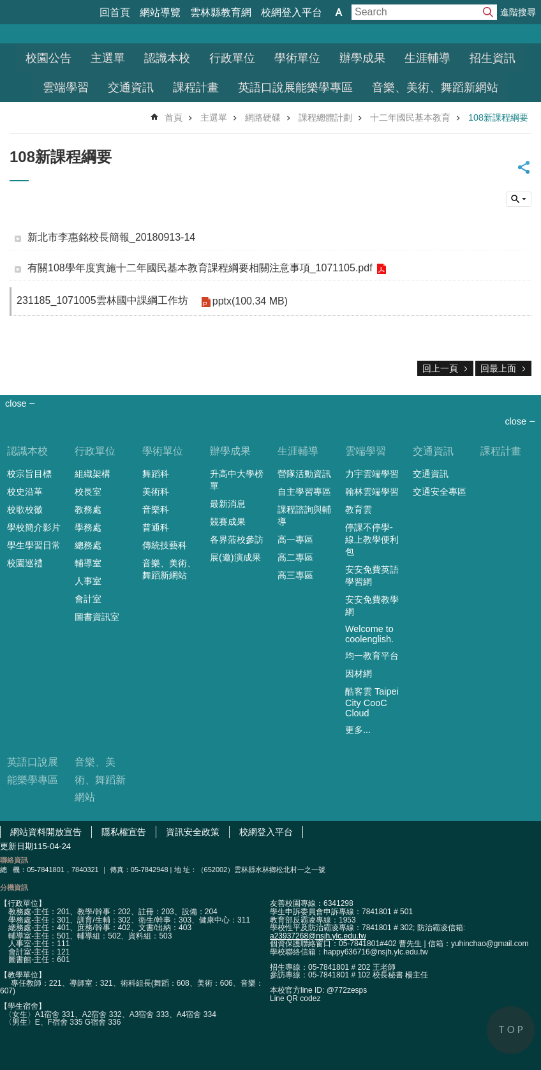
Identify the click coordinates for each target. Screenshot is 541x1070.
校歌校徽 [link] (25, 509)
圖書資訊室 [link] (97, 617)
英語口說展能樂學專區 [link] (295, 87)
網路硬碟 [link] (263, 117)
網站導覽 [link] (160, 12)
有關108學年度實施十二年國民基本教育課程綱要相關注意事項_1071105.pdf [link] (200, 267)
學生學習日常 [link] (34, 545)
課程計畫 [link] (196, 87)
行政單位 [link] (232, 58)
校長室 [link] (88, 491)
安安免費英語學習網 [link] (372, 575)
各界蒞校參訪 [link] (236, 539)
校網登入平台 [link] (291, 12)
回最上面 (498, 368)
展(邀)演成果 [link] (235, 557)
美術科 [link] (155, 491)
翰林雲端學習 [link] (372, 491)
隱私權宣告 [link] (123, 832)
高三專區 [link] (295, 575)
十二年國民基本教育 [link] (410, 117)
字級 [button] (339, 12)
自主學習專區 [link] (304, 491)
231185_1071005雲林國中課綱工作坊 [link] (102, 300)
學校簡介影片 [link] (34, 527)
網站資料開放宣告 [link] (46, 832)
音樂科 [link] (155, 509)
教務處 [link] (88, 509)
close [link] (16, 403)
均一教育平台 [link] (372, 656)
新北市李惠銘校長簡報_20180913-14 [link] (111, 237)
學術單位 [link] (297, 58)
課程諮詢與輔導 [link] (304, 515)
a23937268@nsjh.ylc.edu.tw (318, 935)
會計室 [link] (88, 599)
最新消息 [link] (228, 504)
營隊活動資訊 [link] (304, 474)
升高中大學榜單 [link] (236, 480)
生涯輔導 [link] (427, 58)
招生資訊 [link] (492, 58)
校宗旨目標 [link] (29, 474)
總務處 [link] (88, 545)
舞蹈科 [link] (155, 474)
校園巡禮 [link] (25, 563)
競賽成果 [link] (228, 521)
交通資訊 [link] (131, 87)
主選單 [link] (108, 58)
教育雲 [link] (358, 509)
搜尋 (488, 12)
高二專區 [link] (295, 557)
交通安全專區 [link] (439, 491)
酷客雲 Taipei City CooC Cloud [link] (372, 702)
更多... (358, 730)
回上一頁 (440, 368)
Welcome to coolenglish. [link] (369, 634)
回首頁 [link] (115, 12)
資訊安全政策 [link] (192, 832)
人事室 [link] (88, 581)
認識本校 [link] (167, 58)
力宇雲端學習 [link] (372, 474)
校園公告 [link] (48, 58)
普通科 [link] (155, 527)
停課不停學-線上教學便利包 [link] (372, 539)
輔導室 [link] (88, 563)
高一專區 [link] (295, 539)
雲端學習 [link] (66, 87)
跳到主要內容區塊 (6, 6)
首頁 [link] (173, 117)
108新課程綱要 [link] (498, 117)
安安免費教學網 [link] (372, 605)
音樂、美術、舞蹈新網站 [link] (435, 87)
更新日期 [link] (16, 846)
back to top (511, 1030)
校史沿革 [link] (25, 491)
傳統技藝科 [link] (164, 545)
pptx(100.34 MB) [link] (250, 301)
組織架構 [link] (92, 474)
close (515, 421)
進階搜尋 (518, 12)
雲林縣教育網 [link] (220, 12)
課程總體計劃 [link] (325, 117)
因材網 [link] (358, 673)
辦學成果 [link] (362, 58)
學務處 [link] (88, 527)
